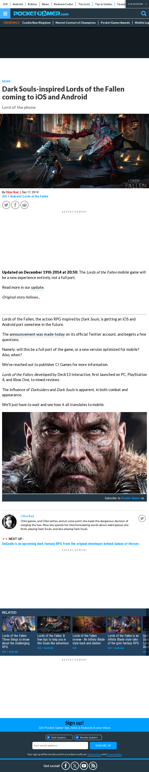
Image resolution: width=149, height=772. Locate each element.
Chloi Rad (12, 192)
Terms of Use (94, 754)
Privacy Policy (113, 754)
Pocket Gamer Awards (115, 22)
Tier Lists (84, 4)
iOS (5, 4)
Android (18, 4)
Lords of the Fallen (35, 196)
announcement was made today (37, 334)
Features (122, 4)
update (37, 287)
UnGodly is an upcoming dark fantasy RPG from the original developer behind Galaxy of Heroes (70, 544)
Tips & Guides (103, 4)
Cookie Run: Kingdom (36, 22)
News (45, 4)
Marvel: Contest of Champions (76, 22)
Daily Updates (58, 737)
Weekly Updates (89, 737)
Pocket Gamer (130, 498)
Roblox (32, 4)
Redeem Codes (63, 4)
